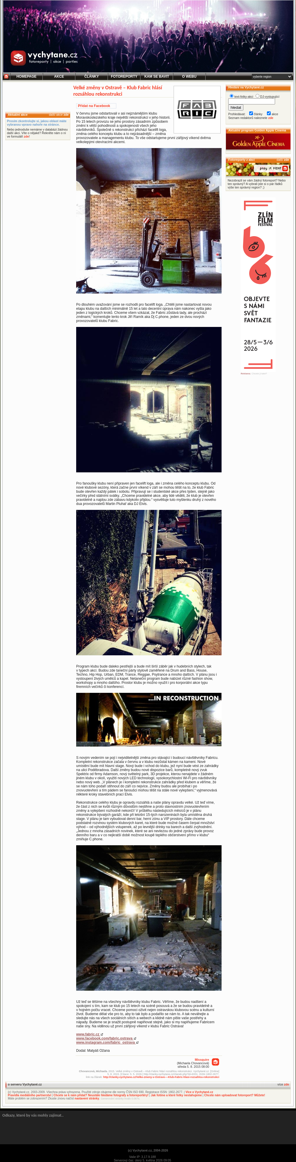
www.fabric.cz (88, 1034)
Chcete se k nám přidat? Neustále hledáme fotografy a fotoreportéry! (101, 1095)
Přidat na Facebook (94, 106)
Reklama (245, 373)
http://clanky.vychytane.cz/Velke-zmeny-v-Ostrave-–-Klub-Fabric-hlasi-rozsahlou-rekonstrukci (161, 1077)
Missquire (202, 1059)
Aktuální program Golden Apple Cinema (257, 130)
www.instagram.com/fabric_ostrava (106, 1042)
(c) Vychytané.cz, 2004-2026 (148, 1150)
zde (66, 114)
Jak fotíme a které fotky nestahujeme (176, 1095)
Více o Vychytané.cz (199, 1092)
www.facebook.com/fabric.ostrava (104, 1038)
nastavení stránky (87, 1098)
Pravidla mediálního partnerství (29, 1095)
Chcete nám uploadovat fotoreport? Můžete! (234, 1095)
